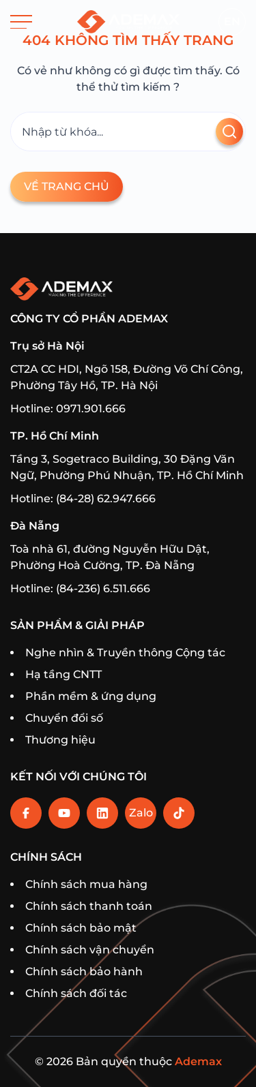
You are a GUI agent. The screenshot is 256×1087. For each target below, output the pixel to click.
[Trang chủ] (128, 22)
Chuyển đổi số (64, 717)
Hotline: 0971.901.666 (68, 408)
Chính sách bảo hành (84, 971)
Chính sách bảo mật (81, 927)
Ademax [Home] (198, 1061)
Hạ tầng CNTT (63, 674)
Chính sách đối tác (76, 993)
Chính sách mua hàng (86, 884)
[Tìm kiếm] (128, 131)
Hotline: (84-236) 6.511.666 (80, 588)
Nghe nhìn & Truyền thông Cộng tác (125, 652)
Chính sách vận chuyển (89, 949)
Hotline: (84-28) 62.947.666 (83, 498)
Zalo (141, 812)
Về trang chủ (66, 186)
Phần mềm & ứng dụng (90, 696)
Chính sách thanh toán (88, 906)
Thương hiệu (60, 739)
